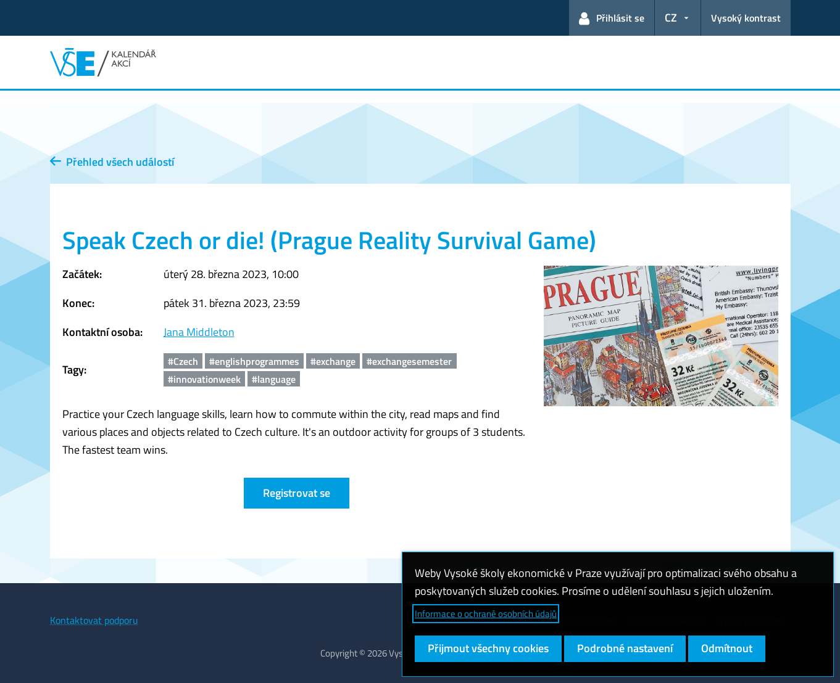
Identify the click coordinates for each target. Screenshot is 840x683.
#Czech (183, 361)
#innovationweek (204, 379)
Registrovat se (296, 493)
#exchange (333, 361)
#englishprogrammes (254, 361)
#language (274, 379)
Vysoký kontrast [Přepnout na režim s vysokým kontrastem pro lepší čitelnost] (746, 17)
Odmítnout (726, 648)
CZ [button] (671, 17)
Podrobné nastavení (625, 648)
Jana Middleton (199, 332)
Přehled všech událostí (112, 161)
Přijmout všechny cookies (488, 648)
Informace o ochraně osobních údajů (486, 614)
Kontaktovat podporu (94, 620)
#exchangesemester (409, 361)
